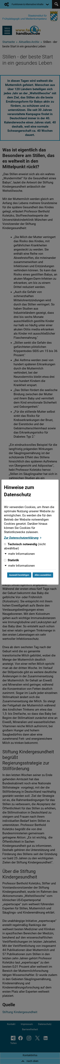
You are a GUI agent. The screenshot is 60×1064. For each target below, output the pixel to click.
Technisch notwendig (25, 546)
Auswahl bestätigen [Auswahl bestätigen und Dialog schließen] (19, 575)
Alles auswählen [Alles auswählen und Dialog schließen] (43, 575)
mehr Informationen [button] (21, 554)
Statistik (11, 560)
